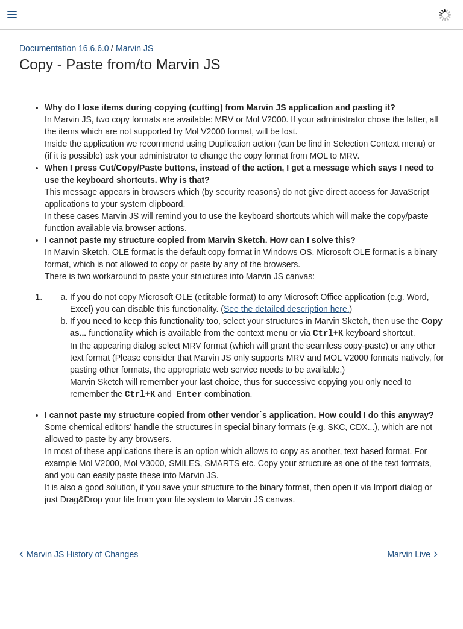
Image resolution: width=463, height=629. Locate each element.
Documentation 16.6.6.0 (64, 48)
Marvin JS (134, 48)
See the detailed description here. (287, 309)
